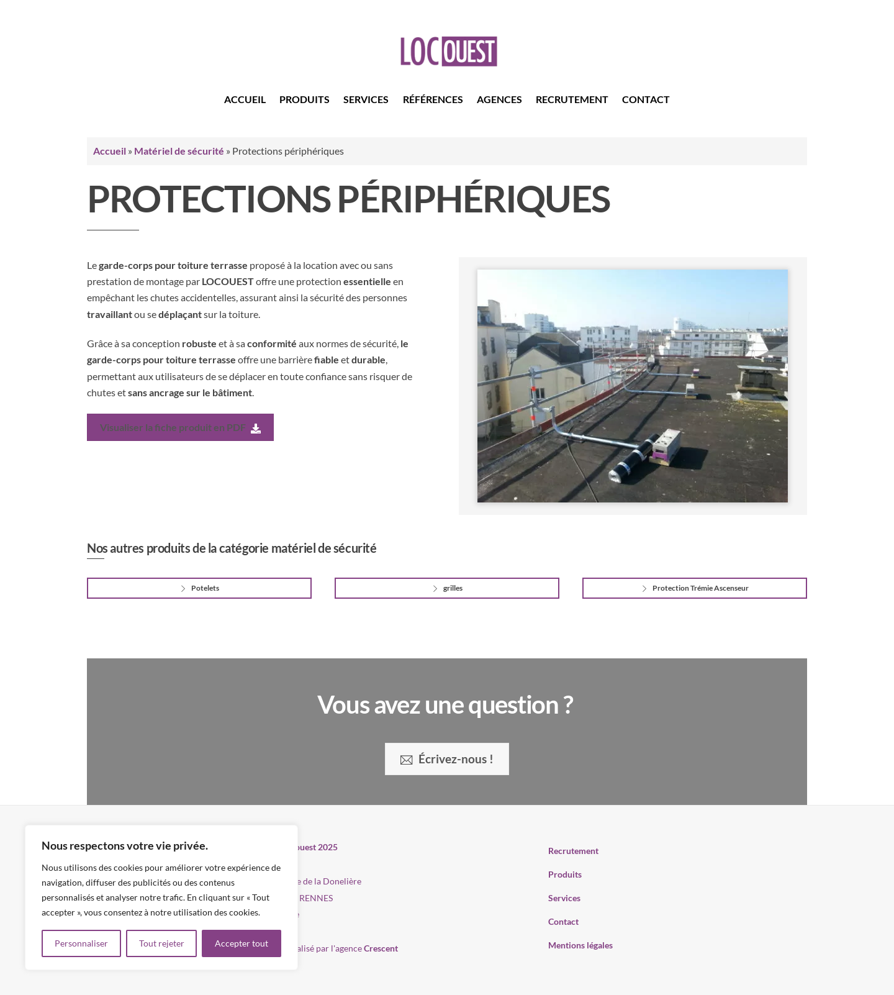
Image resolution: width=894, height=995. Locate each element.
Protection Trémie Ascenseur (694, 588)
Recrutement (572, 99)
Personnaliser (81, 943)
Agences (499, 99)
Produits (304, 99)
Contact (646, 99)
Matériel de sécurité (179, 151)
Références (433, 99)
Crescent (381, 948)
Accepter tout (241, 943)
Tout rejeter (161, 943)
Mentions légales (580, 945)
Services (366, 99)
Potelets (199, 588)
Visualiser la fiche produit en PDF (180, 427)
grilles (446, 588)
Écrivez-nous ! (446, 759)
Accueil (245, 99)
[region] (161, 897)
